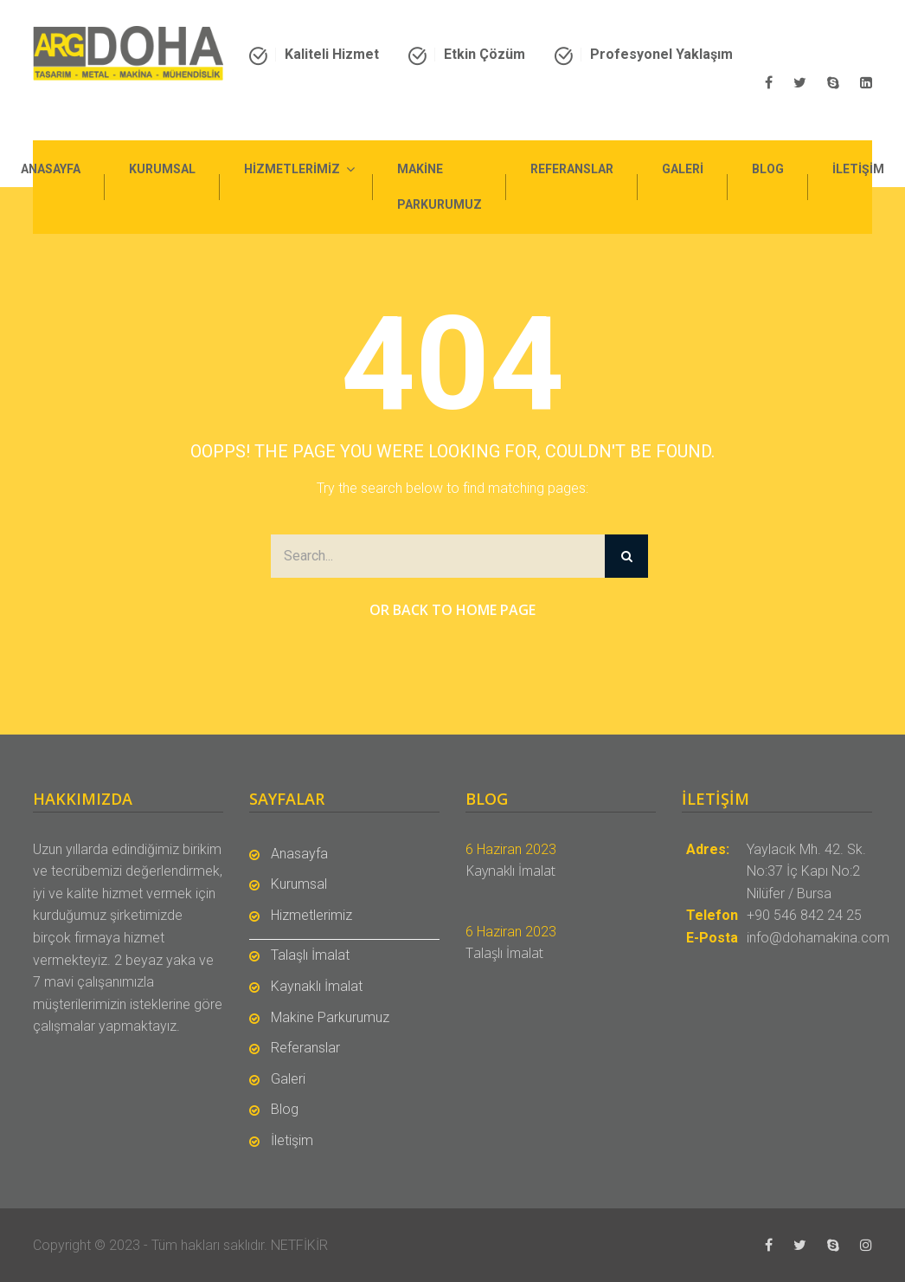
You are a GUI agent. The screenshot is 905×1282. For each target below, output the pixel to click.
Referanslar (571, 169)
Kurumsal (162, 169)
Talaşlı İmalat (310, 955)
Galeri (682, 169)
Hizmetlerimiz (292, 169)
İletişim (858, 169)
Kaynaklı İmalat (317, 986)
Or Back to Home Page (452, 609)
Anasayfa (50, 169)
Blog (768, 169)
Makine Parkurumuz (439, 186)
